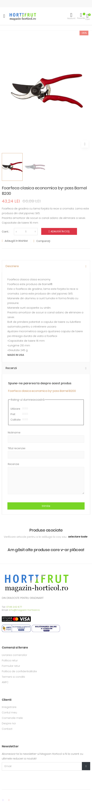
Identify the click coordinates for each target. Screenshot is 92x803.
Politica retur (10, 660)
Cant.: (5, 231)
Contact (7, 729)
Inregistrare (9, 707)
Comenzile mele (12, 718)
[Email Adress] (46, 766)
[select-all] (77, 537)
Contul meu (9, 712)
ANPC (5, 682)
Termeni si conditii (13, 677)
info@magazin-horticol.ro (24, 610)
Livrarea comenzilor (14, 655)
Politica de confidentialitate (19, 671)
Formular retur (11, 666)
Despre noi (9, 723)
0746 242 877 (14, 607)
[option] (12, 167)
